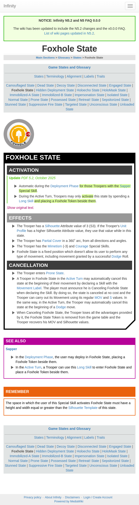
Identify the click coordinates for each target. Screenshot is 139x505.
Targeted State (76, 104)
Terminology (55, 76)
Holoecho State (88, 90)
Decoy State (66, 85)
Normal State (18, 100)
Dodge (116, 256)
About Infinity (53, 497)
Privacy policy (32, 497)
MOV (98, 297)
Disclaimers (72, 497)
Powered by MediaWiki (68, 501)
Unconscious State (103, 104)
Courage (81, 246)
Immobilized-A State (25, 95)
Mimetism (55, 246)
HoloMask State (114, 90)
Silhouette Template (83, 408)
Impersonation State (89, 95)
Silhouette (52, 226)
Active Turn (74, 278)
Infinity (10, 6)
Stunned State (15, 104)
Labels (89, 76)
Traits (101, 76)
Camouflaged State (20, 85)
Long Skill (26, 201)
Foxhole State (22, 90)
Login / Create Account (98, 497)
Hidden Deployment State (55, 90)
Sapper (125, 186)
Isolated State (117, 95)
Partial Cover (51, 241)
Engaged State (120, 85)
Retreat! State (89, 100)
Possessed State (63, 100)
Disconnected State (92, 85)
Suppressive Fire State (45, 104)
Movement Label (29, 288)
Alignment (74, 76)
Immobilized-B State (57, 95)
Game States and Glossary (69, 67)
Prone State (39, 100)
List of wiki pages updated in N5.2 (69, 33)
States (77, 57)
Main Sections (45, 57)
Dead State (45, 85)
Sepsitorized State (115, 100)
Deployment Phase (64, 186)
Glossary (64, 57)
